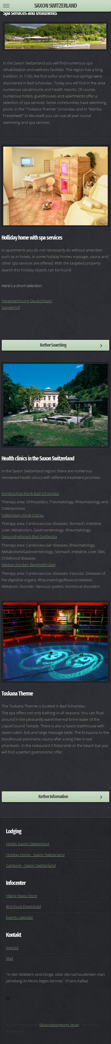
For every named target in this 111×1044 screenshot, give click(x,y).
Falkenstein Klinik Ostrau (22, 515)
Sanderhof (10, 307)
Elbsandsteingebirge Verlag (59, 1024)
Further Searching (53, 345)
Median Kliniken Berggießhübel (28, 564)
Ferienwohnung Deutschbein (26, 300)
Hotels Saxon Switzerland (27, 843)
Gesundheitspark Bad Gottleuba (29, 536)
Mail (9, 958)
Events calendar (19, 917)
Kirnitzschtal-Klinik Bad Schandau (30, 493)
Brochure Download (23, 906)
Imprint (12, 947)
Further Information (53, 796)
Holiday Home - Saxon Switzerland (35, 854)
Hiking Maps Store (21, 895)
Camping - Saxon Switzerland (31, 865)
